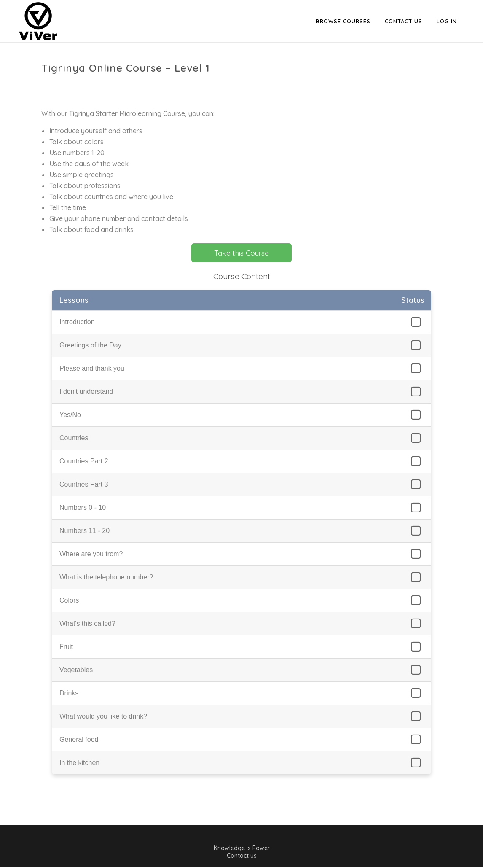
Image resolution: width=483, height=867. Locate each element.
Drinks (68, 693)
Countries (73, 438)
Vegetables (76, 669)
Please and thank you (91, 368)
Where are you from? (91, 553)
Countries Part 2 (83, 461)
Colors (69, 600)
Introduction (77, 322)
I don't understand (86, 391)
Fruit (66, 646)
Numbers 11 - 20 (84, 530)
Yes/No (70, 414)
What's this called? (87, 623)
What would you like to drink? (103, 716)
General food (79, 739)
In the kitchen (79, 762)
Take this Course (241, 252)
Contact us (242, 855)
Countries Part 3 (83, 484)
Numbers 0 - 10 (82, 507)
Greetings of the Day (90, 345)
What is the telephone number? (106, 577)
